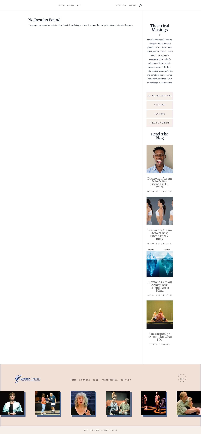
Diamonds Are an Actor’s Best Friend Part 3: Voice (159, 183)
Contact (132, 5)
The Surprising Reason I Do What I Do (159, 336)
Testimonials (120, 5)
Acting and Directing (160, 192)
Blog (79, 5)
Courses (70, 5)
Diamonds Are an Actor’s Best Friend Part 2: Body (159, 235)
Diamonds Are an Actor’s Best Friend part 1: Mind (159, 286)
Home (61, 5)
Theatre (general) (160, 344)
